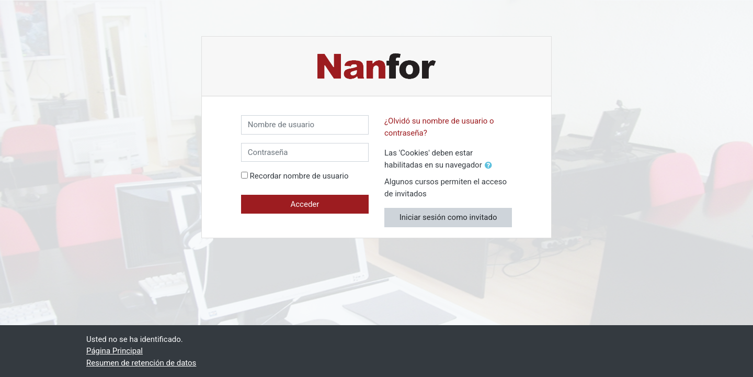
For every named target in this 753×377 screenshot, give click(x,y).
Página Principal (114, 351)
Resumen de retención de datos (141, 363)
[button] (490, 165)
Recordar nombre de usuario (299, 176)
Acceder (304, 204)
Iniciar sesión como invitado (448, 217)
